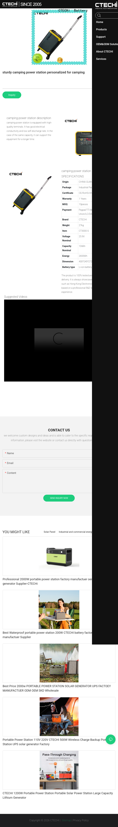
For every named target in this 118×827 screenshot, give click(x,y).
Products (109, 532)
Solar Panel (49, 532)
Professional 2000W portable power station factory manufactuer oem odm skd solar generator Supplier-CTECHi (58, 581)
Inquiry (11, 95)
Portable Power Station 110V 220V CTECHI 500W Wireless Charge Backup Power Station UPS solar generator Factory (56, 742)
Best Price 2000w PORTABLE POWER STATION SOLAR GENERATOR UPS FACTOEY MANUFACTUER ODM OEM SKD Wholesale (57, 688)
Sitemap (66, 820)
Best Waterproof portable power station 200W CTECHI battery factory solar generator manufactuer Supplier (58, 635)
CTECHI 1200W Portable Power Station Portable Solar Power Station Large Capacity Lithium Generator (58, 795)
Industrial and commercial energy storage (80, 532)
